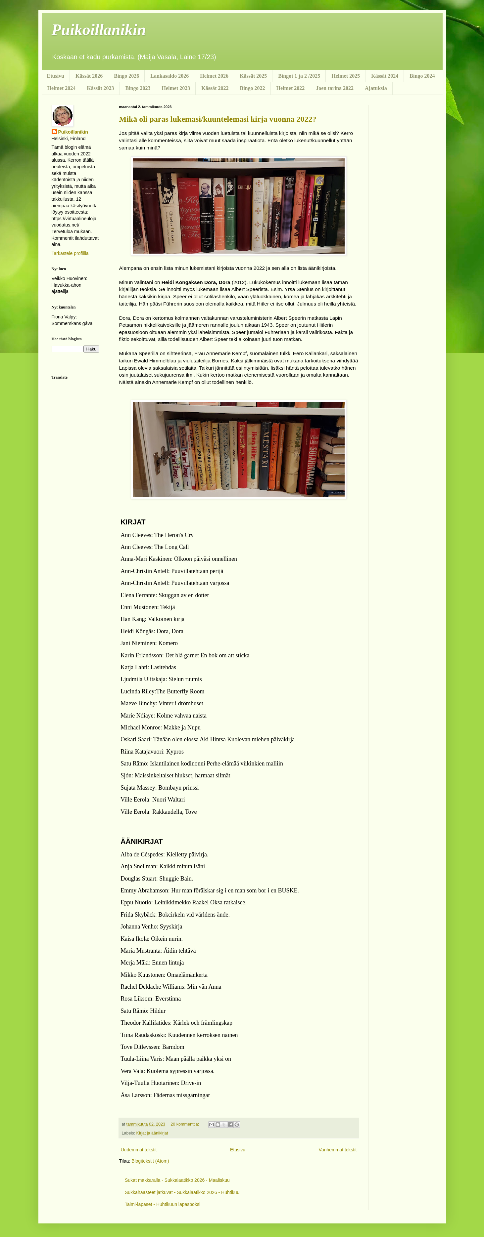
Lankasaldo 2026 (169, 76)
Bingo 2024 (422, 76)
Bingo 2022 (252, 88)
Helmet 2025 (345, 76)
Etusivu (55, 76)
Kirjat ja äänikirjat (152, 1133)
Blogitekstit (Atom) (150, 1161)
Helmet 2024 (61, 88)
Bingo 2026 (126, 76)
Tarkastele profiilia (70, 253)
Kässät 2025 (253, 76)
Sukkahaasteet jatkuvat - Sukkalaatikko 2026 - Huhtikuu (182, 1192)
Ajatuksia (376, 88)
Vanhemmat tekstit (338, 1149)
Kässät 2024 (384, 76)
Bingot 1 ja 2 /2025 (299, 76)
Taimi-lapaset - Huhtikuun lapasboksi (162, 1204)
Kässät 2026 (89, 76)
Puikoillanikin (99, 29)
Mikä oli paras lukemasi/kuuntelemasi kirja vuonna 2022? (217, 119)
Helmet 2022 (290, 88)
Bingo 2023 (137, 88)
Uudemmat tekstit (139, 1149)
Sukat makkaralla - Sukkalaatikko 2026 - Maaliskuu (177, 1180)
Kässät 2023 (100, 88)
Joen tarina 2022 (335, 88)
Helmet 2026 (214, 76)
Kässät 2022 (214, 88)
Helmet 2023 (176, 88)
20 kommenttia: (185, 1124)
